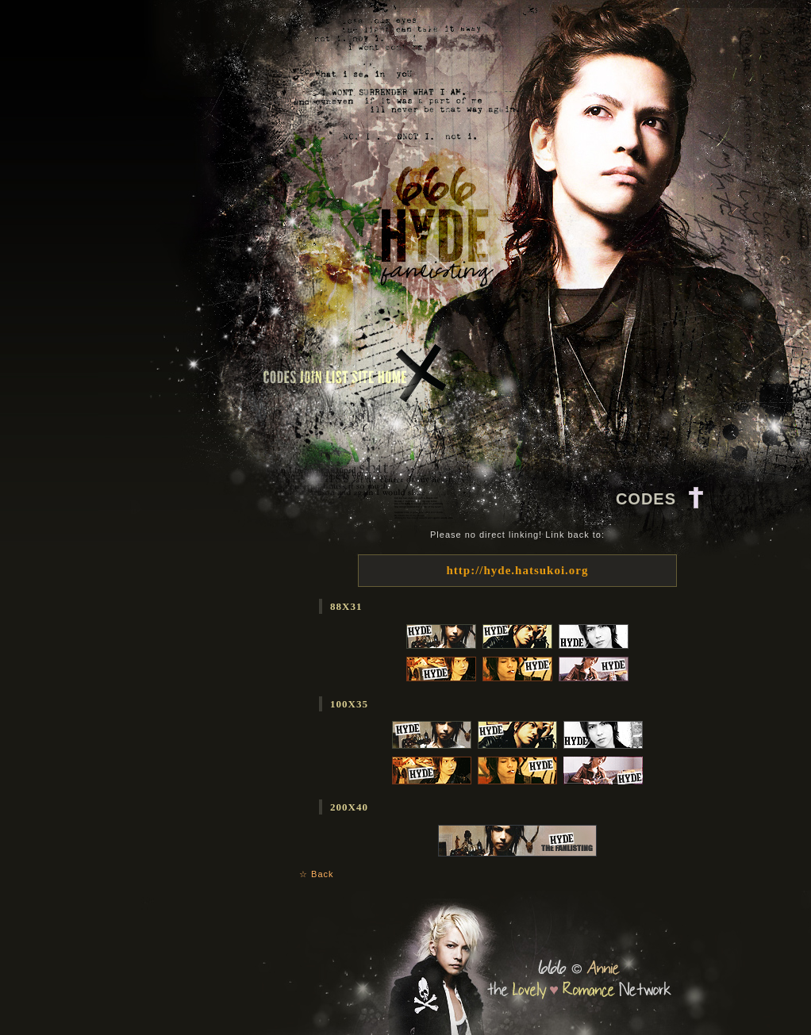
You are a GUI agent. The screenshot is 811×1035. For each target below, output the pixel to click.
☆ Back (316, 874)
